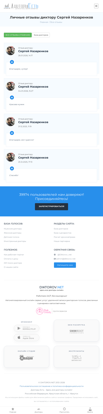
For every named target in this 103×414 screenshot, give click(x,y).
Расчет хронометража (64, 237)
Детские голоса (11, 237)
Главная (44, 22)
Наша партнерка (62, 241)
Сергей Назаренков (33, 51)
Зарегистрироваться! (51, 206)
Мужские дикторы (13, 229)
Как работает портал (14, 254)
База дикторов (41, 35)
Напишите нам (65, 265)
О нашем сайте (11, 267)
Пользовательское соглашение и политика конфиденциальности (52, 386)
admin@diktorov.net (64, 259)
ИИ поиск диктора (13, 263)
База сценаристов (62, 233)
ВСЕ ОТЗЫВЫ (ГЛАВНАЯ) (18, 35)
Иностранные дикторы (15, 241)
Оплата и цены (11, 259)
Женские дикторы (12, 233)
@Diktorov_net (63, 254)
